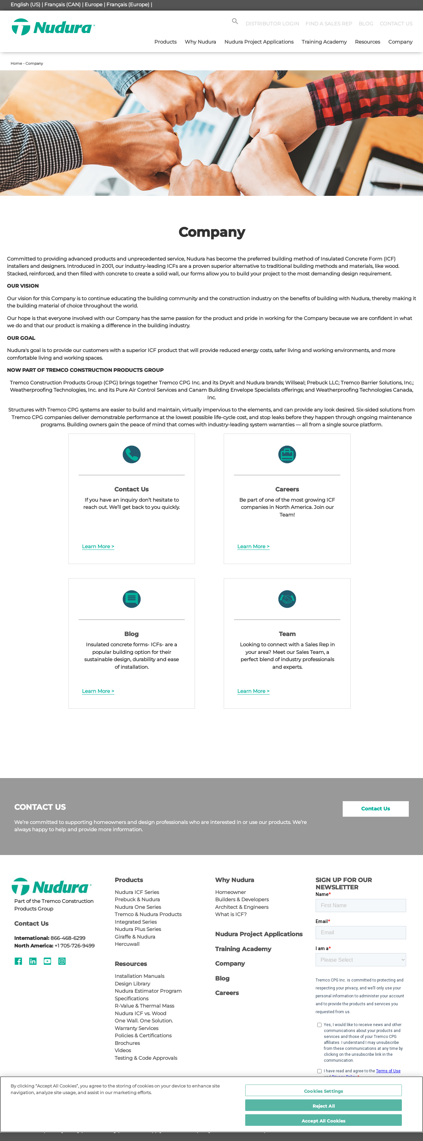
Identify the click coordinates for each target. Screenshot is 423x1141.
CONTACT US (396, 23)
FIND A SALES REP (328, 23)
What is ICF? (231, 914)
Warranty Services (136, 1028)
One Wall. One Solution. (144, 1020)
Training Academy (324, 42)
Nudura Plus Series (138, 929)
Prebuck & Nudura (137, 899)
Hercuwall (127, 944)
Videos (123, 1050)
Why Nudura (200, 42)
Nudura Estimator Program (148, 991)
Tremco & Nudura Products (148, 914)
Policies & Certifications (143, 1035)
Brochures (127, 1043)
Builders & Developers (242, 899)
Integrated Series (136, 922)
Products (165, 42)
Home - (18, 63)
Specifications (131, 998)
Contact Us (375, 808)
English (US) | (27, 4)
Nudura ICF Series (137, 892)
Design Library (132, 984)
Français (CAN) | (63, 4)
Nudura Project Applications (258, 42)
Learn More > (98, 546)
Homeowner (230, 892)
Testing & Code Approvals (146, 1058)
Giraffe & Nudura (135, 937)
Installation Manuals (139, 976)
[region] (211, 1104)
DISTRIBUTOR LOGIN (272, 23)
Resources (367, 42)
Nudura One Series (138, 907)
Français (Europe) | (129, 4)
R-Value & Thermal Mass (144, 1006)
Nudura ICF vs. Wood (140, 1013)
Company (400, 42)
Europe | (95, 4)
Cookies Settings (323, 1091)
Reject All (324, 1106)
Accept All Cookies (323, 1120)
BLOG (366, 23)
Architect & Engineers (241, 907)
